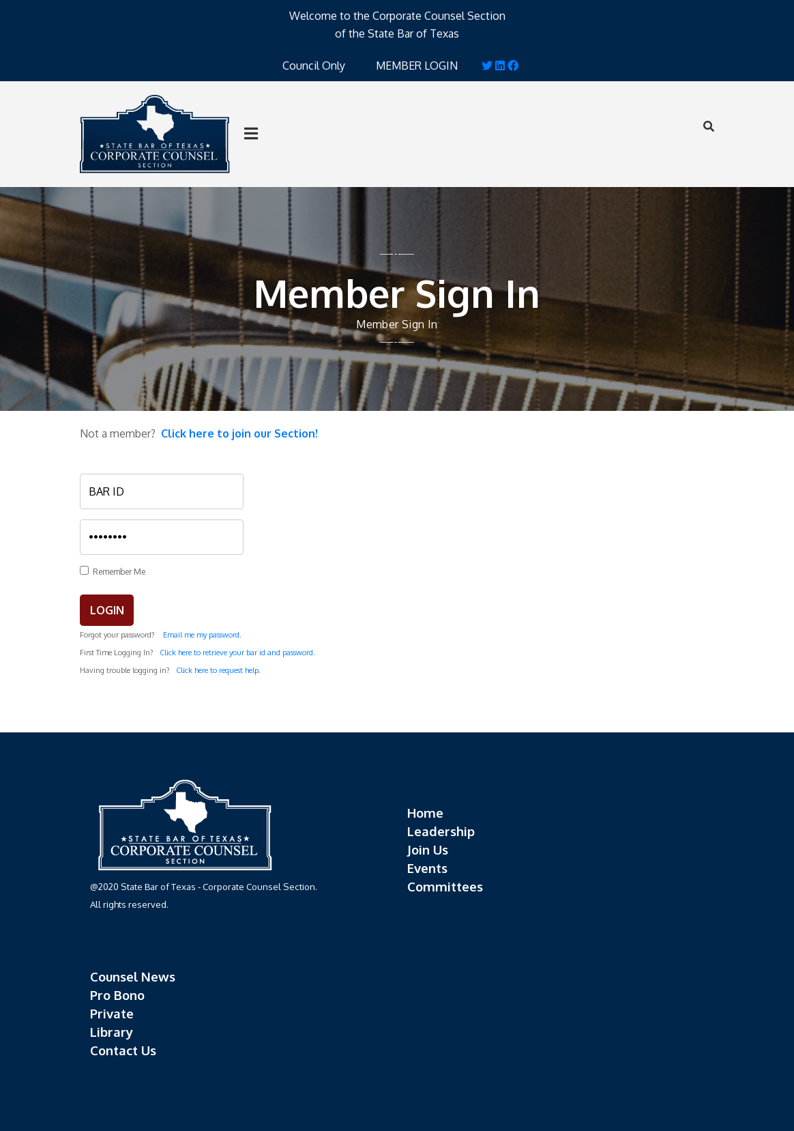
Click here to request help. (218, 670)
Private (112, 1013)
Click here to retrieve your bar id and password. (237, 652)
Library (111, 1032)
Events (427, 868)
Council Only (313, 65)
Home (425, 812)
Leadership (441, 831)
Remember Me (117, 572)
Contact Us (123, 1050)
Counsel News (132, 976)
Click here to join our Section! (239, 433)
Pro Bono (117, 995)
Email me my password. (202, 635)
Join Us (427, 849)
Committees (445, 886)
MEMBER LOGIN (417, 65)
